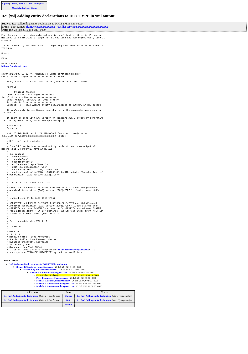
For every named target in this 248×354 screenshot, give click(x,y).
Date (36, 3)
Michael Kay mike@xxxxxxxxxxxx (39, 314)
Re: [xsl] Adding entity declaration (21, 340)
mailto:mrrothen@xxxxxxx (73, 293)
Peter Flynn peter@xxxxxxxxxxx (52, 322)
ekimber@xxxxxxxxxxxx (40, 26)
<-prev (5, 3)
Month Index (18, 8)
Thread (13, 3)
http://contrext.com (14, 72)
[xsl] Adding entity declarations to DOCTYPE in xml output (38, 308)
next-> (22, 3)
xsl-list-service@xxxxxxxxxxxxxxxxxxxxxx (83, 26)
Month (68, 349)
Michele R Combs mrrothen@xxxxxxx (34, 311)
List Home (32, 8)
